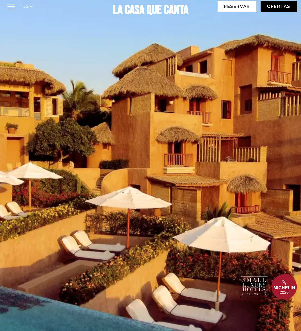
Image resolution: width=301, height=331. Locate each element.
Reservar (237, 6)
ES (28, 6)
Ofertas (279, 6)
